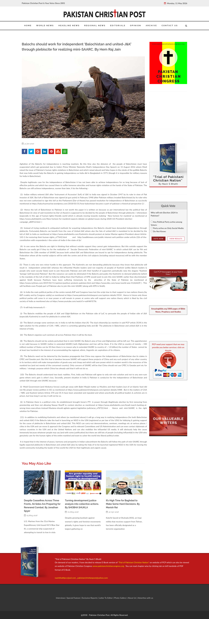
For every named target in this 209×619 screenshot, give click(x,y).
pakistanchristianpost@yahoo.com (92, 578)
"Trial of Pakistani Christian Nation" (134, 562)
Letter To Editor (106, 598)
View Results (176, 239)
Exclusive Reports (90, 598)
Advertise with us (145, 598)
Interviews (61, 598)
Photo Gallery (120, 598)
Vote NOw (158, 239)
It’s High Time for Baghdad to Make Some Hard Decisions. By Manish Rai (123, 504)
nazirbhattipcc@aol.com (65, 578)
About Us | (133, 598)
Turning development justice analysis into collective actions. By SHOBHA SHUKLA (82, 504)
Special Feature (74, 598)
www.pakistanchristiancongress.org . (108, 566)
